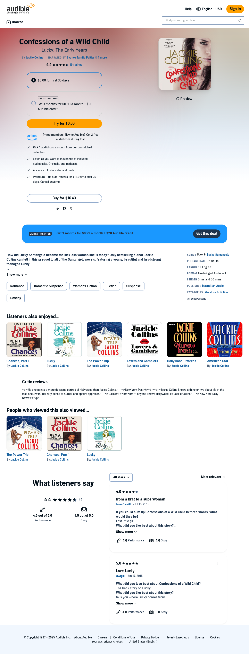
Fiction (111, 286)
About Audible (83, 637)
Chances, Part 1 (18, 361)
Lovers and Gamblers (142, 361)
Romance (17, 286)
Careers (102, 637)
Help (188, 9)
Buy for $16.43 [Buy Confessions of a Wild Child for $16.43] (64, 198)
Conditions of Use (124, 637)
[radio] (64, 80)
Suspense (133, 286)
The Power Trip (98, 361)
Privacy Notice (150, 637)
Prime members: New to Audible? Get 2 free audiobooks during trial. (70, 137)
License (199, 637)
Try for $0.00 (64, 123)
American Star (217, 361)
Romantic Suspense (48, 286)
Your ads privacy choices (107, 641)
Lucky (51, 361)
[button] (57, 208)
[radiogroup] (64, 94)
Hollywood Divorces (181, 361)
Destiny (15, 298)
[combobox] (203, 20)
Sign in (235, 9)
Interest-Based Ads (177, 637)
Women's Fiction (85, 286)
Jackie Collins (19, 366)
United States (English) (143, 641)
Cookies (215, 637)
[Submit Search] (240, 20)
